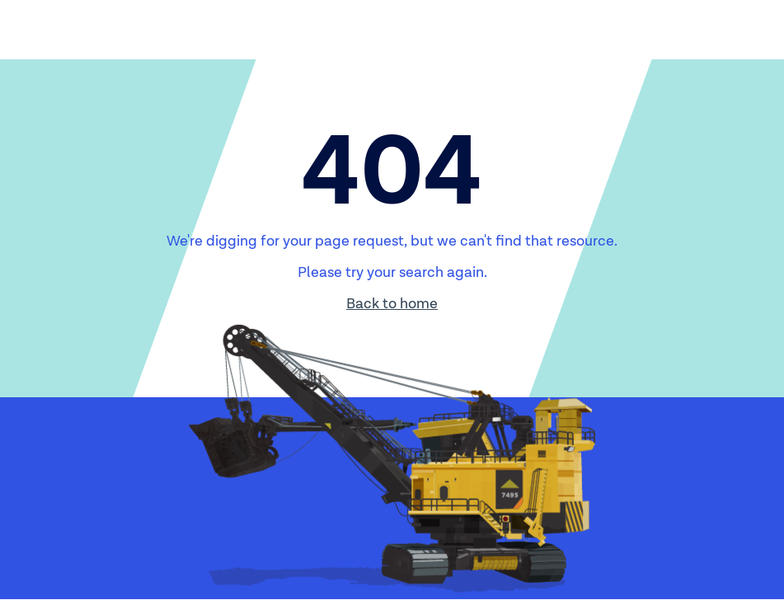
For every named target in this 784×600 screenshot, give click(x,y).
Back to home (392, 303)
